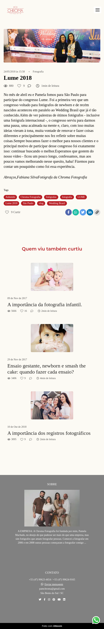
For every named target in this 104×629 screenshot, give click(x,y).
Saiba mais (52, 554)
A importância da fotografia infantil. (44, 304)
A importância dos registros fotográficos (49, 433)
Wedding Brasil (57, 203)
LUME (81, 197)
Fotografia (38, 71)
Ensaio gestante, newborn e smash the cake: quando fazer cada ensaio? (46, 369)
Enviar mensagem (53, 584)
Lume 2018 (11, 203)
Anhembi (10, 197)
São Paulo (28, 203)
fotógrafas (51, 197)
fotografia (67, 197)
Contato (52, 612)
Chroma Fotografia (30, 197)
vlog (41, 203)
